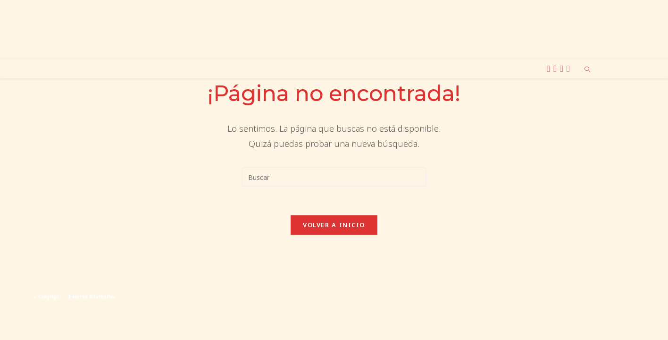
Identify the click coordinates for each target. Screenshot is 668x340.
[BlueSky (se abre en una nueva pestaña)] (563, 68)
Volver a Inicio (334, 225)
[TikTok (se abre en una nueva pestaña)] (570, 68)
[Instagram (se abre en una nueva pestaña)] (556, 68)
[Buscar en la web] (587, 70)
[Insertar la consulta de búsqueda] (334, 177)
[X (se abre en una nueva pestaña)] (550, 68)
